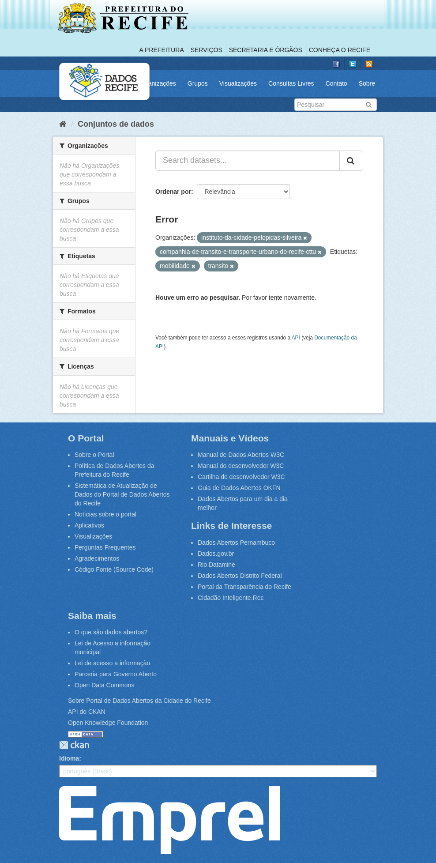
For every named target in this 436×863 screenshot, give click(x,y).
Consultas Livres (291, 83)
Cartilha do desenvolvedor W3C (241, 476)
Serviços (206, 49)
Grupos (198, 83)
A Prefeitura (161, 49)
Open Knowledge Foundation (108, 722)
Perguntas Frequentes (105, 547)
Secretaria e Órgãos (265, 49)
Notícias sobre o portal (105, 514)
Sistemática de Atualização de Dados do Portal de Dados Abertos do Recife (122, 494)
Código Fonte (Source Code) (114, 569)
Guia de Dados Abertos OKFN (239, 487)
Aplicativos (89, 525)
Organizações (157, 83)
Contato (336, 83)
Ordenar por (173, 191)
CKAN (74, 745)
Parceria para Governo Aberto (116, 674)
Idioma (69, 758)
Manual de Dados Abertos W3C (241, 454)
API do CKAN (86, 711)
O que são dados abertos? (111, 632)
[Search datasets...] (247, 161)
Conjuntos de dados (116, 124)
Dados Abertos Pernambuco (236, 542)
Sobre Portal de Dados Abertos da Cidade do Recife (139, 700)
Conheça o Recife (339, 49)
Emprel (169, 820)
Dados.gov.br (216, 553)
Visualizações (238, 83)
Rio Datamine (216, 564)
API (296, 338)
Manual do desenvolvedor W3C (241, 465)
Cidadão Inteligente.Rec (230, 597)
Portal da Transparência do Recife (244, 586)
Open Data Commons (104, 685)
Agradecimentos (97, 558)
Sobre (367, 83)
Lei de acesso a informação (112, 663)
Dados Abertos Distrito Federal (240, 575)
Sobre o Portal (94, 454)
